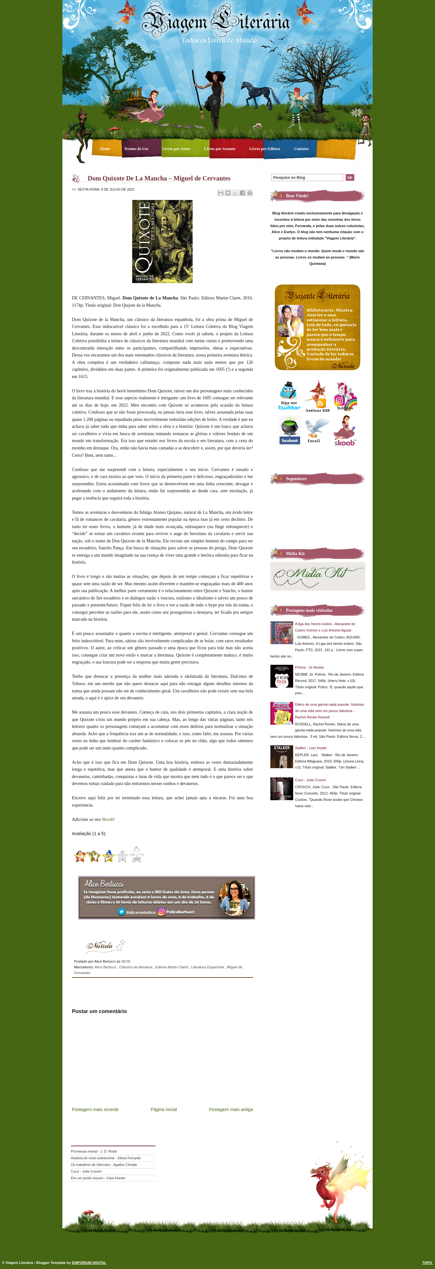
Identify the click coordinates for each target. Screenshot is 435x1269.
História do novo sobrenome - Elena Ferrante (106, 1158)
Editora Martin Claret (172, 967)
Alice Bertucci (106, 967)
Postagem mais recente (95, 1109)
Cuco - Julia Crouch (310, 780)
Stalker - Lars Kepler (311, 748)
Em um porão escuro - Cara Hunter (98, 1178)
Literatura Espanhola (208, 967)
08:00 (125, 961)
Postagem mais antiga (231, 1109)
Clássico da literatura (136, 967)
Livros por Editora (265, 149)
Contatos (301, 149)
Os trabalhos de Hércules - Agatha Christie (104, 1165)
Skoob (107, 819)
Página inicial (164, 1109)
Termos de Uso (136, 149)
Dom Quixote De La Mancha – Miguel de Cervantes (159, 178)
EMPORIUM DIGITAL (89, 1263)
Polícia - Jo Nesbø (309, 667)
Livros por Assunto (220, 149)
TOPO (427, 1263)
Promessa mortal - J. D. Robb (94, 1151)
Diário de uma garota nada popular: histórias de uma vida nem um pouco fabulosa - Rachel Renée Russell (329, 711)
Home (105, 149)
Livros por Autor (176, 149)
